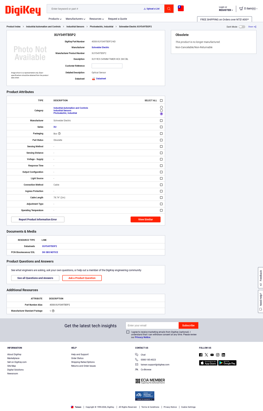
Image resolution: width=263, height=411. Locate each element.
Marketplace (13, 358)
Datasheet (99, 78)
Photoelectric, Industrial (101, 26)
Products (54, 18)
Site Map (11, 366)
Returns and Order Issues (83, 366)
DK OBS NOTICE (50, 252)
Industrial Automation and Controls (43, 26)
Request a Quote (117, 18)
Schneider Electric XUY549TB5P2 (135, 26)
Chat (140, 355)
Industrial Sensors (75, 26)
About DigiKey (14, 354)
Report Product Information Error (38, 219)
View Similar (145, 219)
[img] (23, 11)
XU (55, 127)
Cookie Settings (188, 407)
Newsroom (12, 373)
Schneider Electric (100, 47)
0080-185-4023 (145, 360)
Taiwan (76, 407)
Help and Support (80, 354)
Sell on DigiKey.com (17, 362)
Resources (95, 18)
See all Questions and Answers (35, 278)
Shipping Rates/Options (83, 362)
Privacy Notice (142, 337)
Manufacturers (74, 18)
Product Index (13, 26)
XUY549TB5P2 (49, 246)
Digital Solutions (15, 369)
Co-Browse (143, 370)
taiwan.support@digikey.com (152, 365)
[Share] (252, 27)
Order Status (77, 358)
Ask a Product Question (82, 278)
